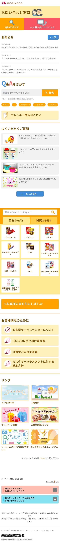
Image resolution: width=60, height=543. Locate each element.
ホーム (3, 479)
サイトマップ (5, 530)
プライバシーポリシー (33, 530)
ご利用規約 (44, 530)
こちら (42, 458)
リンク (52, 530)
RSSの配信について (17, 530)
